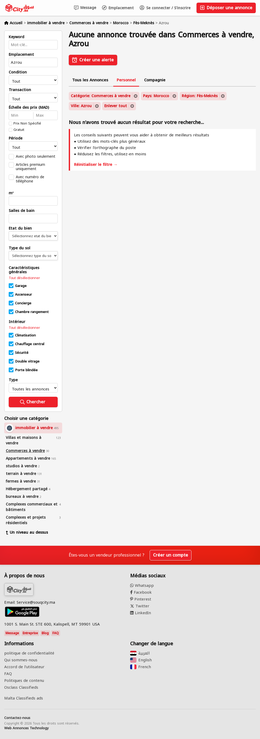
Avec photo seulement (35, 156)
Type (13, 380)
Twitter (139, 606)
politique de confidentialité (29, 653)
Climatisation (25, 335)
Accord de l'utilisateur (24, 666)
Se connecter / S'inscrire (165, 8)
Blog (45, 633)
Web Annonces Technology (26, 728)
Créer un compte (170, 555)
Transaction (20, 90)
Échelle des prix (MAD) (29, 108)
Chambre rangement (32, 312)
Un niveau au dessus (27, 532)
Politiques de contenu (24, 680)
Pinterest (140, 599)
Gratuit (18, 130)
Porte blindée (26, 370)
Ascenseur (23, 294)
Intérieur (17, 322)
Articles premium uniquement (30, 166)
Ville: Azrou (81, 106)
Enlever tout (115, 106)
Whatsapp (142, 585)
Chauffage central (29, 344)
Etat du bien (20, 228)
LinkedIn (140, 613)
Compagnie (154, 80)
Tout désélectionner (24, 278)
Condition (18, 72)
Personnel (126, 80)
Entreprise (30, 633)
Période (15, 138)
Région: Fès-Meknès (200, 96)
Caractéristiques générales (24, 270)
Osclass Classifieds (21, 687)
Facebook (141, 592)
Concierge (23, 303)
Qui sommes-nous (20, 660)
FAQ (55, 633)
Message (85, 7)
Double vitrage (27, 361)
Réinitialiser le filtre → (95, 164)
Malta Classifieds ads (23, 698)
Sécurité (21, 352)
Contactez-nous (17, 718)
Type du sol (19, 248)
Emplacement (118, 8)
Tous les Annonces (90, 80)
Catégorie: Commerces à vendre (100, 96)
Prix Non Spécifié (27, 123)
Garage (21, 286)
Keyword (16, 37)
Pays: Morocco (156, 96)
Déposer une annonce (226, 8)
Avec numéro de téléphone (30, 179)
